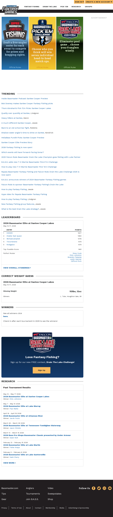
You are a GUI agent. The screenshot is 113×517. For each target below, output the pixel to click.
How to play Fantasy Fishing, (14, 199)
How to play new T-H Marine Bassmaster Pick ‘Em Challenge (29, 167)
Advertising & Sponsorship (78, 508)
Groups (88, 7)
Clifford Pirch (76, 261)
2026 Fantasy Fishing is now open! (16, 147)
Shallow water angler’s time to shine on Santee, (23, 133)
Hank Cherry (14, 457)
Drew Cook (77, 253)
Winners (6, 296)
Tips (3, 493)
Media (61, 508)
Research (76, 7)
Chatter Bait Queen (14, 236)
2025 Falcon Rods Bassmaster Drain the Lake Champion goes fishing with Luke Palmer (40, 157)
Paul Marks (14, 409)
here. (5, 316)
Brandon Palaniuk (74, 257)
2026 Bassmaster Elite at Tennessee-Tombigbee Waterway (32, 425)
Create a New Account (99, 2)
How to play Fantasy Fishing (14, 189)
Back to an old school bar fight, (15, 128)
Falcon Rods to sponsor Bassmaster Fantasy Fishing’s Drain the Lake (32, 184)
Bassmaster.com (9, 488)
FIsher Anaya (15, 447)
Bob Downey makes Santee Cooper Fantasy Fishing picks (27, 103)
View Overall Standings (16, 268)
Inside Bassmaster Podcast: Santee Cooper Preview (24, 98)
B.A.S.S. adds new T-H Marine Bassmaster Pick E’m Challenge (29, 162)
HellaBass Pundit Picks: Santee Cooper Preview (22, 137)
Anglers (30, 488)
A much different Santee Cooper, (16, 123)
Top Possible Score (11, 249)
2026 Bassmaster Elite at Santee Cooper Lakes (26, 396)
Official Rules (15, 67)
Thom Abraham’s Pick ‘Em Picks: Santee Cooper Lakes (26, 108)
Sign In (79, 2)
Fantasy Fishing (31, 7)
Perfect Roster (9, 253)
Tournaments (33, 493)
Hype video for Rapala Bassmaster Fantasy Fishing (24, 194)
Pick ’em (64, 7)
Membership (50, 508)
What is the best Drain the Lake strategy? (20, 209)
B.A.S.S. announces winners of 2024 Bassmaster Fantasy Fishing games (33, 180)
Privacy (4, 508)
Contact (38, 508)
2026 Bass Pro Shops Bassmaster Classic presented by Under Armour (37, 435)
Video (50, 488)
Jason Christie (15, 428)
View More (8, 463)
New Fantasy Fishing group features (17, 204)
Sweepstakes (54, 493)
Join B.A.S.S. (32, 499)
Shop (50, 499)
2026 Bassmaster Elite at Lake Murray (21, 406)
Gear (3, 499)
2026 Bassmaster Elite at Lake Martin (21, 445)
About (28, 508)
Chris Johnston (75, 255)
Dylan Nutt (14, 438)
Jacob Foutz (15, 418)
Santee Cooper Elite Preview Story (16, 142)
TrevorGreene (12, 242)
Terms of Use (16, 508)
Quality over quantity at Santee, (15, 113)
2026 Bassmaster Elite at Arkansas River (23, 416)
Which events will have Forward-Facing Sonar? (22, 152)
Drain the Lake (50, 7)
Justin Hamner (75, 259)
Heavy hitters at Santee (11, 118)
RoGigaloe (11, 245)
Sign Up (41, 370)
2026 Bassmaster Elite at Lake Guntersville (24, 455)
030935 (10, 233)
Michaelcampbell (13, 239)
